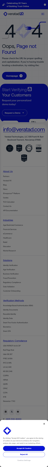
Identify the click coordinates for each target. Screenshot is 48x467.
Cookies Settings (24, 460)
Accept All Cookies (24, 448)
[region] (24, 443)
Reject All (24, 454)
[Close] (44, 424)
